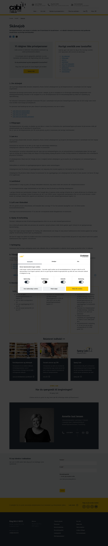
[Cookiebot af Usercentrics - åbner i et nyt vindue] (81, 256)
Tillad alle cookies (77, 288)
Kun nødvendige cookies (31, 288)
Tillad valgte (54, 288)
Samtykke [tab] (30, 261)
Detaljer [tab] (54, 261)
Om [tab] (78, 261)
